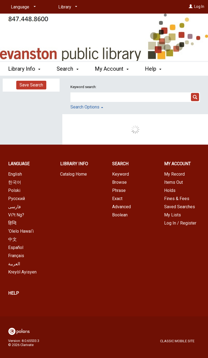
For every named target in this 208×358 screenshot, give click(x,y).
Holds (170, 190)
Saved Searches (179, 206)
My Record (174, 174)
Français (16, 255)
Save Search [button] (31, 85)
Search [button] (67, 68)
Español (15, 247)
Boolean (120, 214)
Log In (199, 6)
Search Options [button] (86, 107)
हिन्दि (12, 223)
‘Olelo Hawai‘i (21, 231)
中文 (12, 239)
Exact (117, 198)
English (15, 174)
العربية (14, 263)
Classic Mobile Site (177, 341)
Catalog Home (73, 174)
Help (13, 293)
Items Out (173, 182)
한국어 (14, 182)
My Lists (172, 214)
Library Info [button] (24, 68)
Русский (16, 198)
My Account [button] (112, 68)
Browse (119, 182)
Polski (14, 190)
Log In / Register (180, 223)
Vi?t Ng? (16, 214)
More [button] (155, 69)
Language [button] (19, 163)
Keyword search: (83, 87)
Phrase (119, 190)
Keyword (120, 174)
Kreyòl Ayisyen (22, 272)
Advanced (121, 206)
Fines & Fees (176, 198)
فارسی (14, 206)
